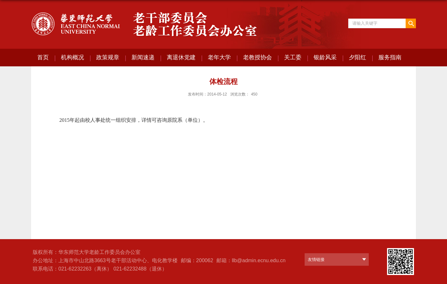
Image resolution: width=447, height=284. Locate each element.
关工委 (292, 57)
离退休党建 (181, 57)
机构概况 (72, 57)
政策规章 (107, 57)
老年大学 (219, 57)
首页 (43, 57)
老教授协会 (257, 57)
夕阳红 (357, 57)
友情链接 (316, 259)
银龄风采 (325, 57)
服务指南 (389, 57)
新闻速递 (143, 57)
